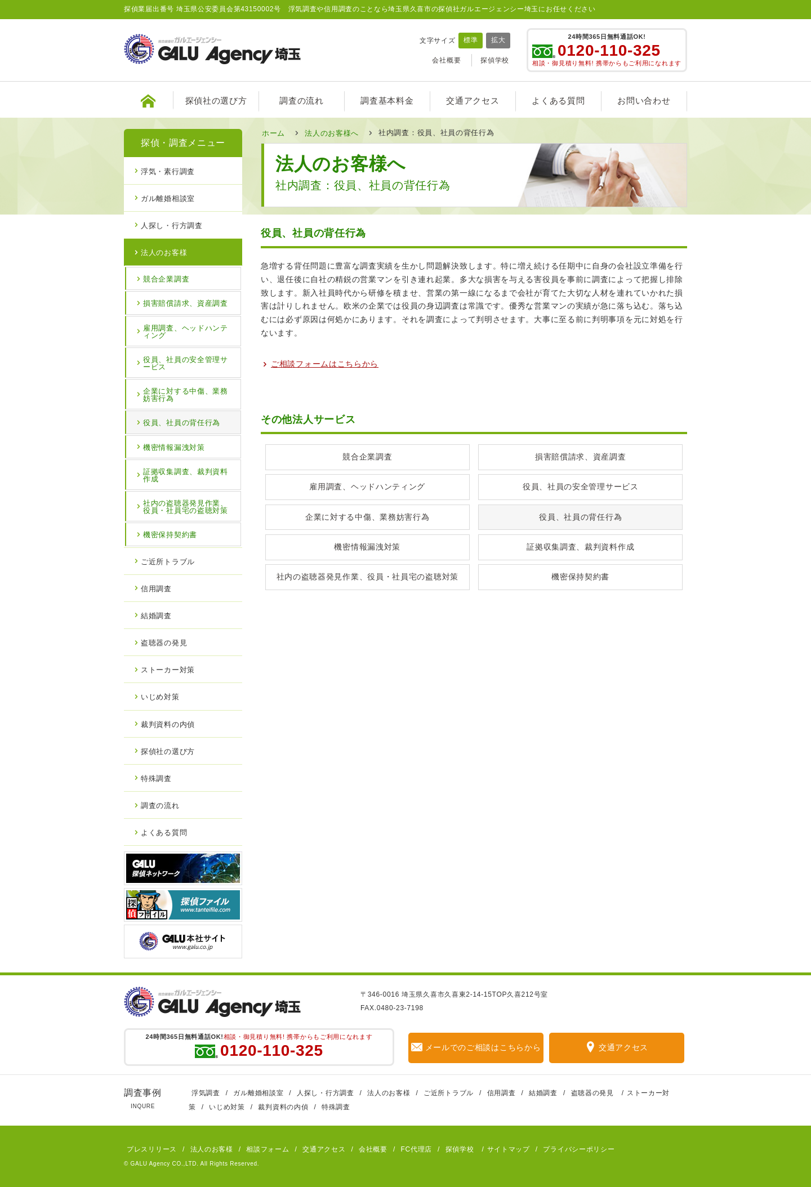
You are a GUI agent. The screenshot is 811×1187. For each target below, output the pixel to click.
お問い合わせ (643, 100)
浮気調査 (205, 1093)
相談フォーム (267, 1149)
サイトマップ (508, 1149)
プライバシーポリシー (578, 1149)
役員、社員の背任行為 (580, 516)
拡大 (498, 40)
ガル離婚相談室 (168, 198)
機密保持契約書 (580, 576)
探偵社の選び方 (216, 100)
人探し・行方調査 (172, 225)
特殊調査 (156, 778)
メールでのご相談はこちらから (476, 1047)
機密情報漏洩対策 (367, 546)
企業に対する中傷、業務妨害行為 (367, 516)
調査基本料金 (386, 100)
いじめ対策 (160, 696)
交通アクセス (472, 100)
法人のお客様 (164, 252)
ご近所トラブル (168, 561)
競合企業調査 (367, 456)
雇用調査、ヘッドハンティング (367, 486)
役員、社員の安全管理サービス (581, 486)
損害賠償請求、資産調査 (580, 456)
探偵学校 (494, 60)
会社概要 (446, 60)
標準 (471, 40)
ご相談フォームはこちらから (324, 363)
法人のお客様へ (332, 132)
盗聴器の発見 (164, 642)
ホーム (273, 132)
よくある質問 (558, 100)
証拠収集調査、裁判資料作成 (580, 546)
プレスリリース (152, 1149)
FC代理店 (417, 1149)
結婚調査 (156, 615)
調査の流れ (301, 100)
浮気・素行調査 (168, 171)
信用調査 (156, 588)
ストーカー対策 (168, 669)
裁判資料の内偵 (168, 724)
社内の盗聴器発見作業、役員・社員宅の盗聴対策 (367, 576)
